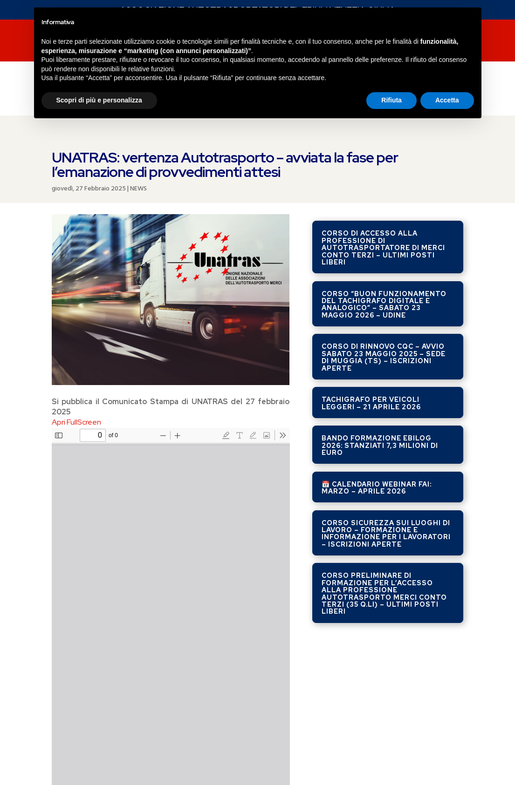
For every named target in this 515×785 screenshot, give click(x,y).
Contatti (437, 42)
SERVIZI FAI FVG (142, 42)
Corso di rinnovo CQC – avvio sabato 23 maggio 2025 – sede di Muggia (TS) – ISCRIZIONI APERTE (384, 261)
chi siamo (381, 42)
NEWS (92, 42)
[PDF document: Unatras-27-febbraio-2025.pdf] (171, 518)
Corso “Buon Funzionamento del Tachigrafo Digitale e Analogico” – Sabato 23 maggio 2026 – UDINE (384, 208)
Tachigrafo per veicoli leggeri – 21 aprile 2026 (371, 307)
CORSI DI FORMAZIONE (230, 42)
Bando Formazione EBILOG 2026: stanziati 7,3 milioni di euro (380, 349)
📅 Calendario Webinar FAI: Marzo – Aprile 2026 (377, 391)
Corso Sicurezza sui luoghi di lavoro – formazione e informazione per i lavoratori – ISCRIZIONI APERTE (386, 438)
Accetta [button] (447, 759)
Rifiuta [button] (391, 759)
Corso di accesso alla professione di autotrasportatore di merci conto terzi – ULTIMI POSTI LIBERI (383, 151)
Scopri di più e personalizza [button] (99, 759)
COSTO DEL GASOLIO (121, 77)
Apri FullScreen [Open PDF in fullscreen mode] (76, 326)
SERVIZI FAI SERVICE (316, 42)
